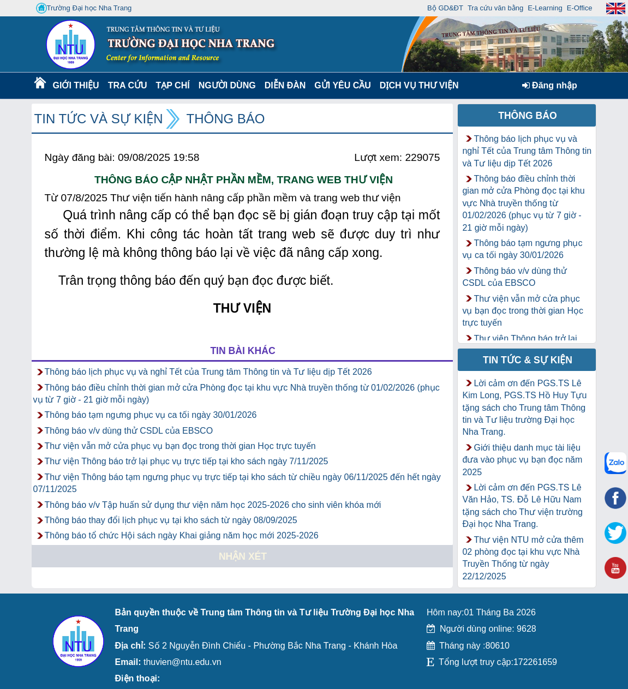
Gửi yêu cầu (342, 85)
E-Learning (545, 8)
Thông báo (225, 118)
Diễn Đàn (285, 85)
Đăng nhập (549, 85)
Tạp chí (173, 85)
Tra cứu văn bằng (495, 8)
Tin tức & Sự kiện (527, 360)
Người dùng (226, 85)
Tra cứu (127, 85)
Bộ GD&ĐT (445, 8)
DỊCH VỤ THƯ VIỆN (417, 85)
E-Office (580, 8)
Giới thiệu (75, 85)
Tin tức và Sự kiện (98, 118)
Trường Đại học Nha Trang (84, 8)
